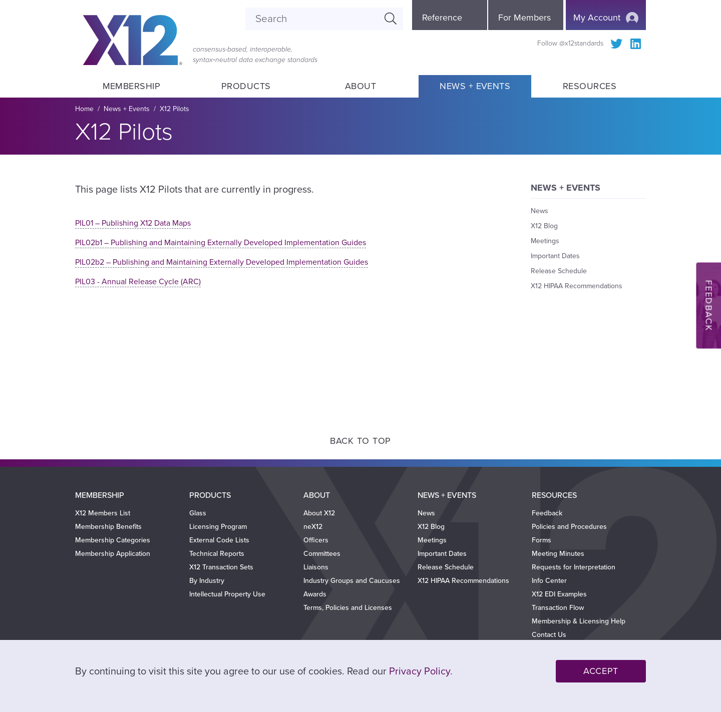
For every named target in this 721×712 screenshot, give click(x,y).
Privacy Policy (419, 671)
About (360, 86)
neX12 (312, 526)
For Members (524, 17)
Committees (321, 553)
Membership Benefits (108, 526)
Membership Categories (112, 540)
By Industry (206, 580)
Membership (131, 86)
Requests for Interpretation (573, 567)
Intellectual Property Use (227, 594)
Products (246, 86)
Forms (541, 540)
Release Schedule (559, 271)
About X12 (319, 513)
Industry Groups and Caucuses (351, 580)
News (539, 211)
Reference (442, 17)
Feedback (547, 513)
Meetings (545, 241)
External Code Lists (219, 540)
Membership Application (112, 553)
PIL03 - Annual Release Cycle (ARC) (138, 282)
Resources (589, 86)
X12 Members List (102, 513)
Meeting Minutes (558, 553)
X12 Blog (544, 226)
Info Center (549, 580)
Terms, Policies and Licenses (347, 607)
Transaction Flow (558, 607)
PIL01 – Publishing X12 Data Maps (133, 223)
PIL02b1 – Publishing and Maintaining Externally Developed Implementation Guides (220, 243)
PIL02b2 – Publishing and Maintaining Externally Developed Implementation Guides (221, 262)
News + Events (475, 86)
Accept (600, 670)
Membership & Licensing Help (578, 621)
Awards (314, 594)
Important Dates (555, 256)
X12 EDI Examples (559, 594)
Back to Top (360, 440)
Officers (315, 540)
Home (84, 109)
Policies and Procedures (569, 526)
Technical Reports (216, 553)
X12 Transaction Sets (221, 567)
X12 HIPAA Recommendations (576, 286)
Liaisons (315, 567)
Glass (197, 513)
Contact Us (549, 634)
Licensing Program (218, 526)
